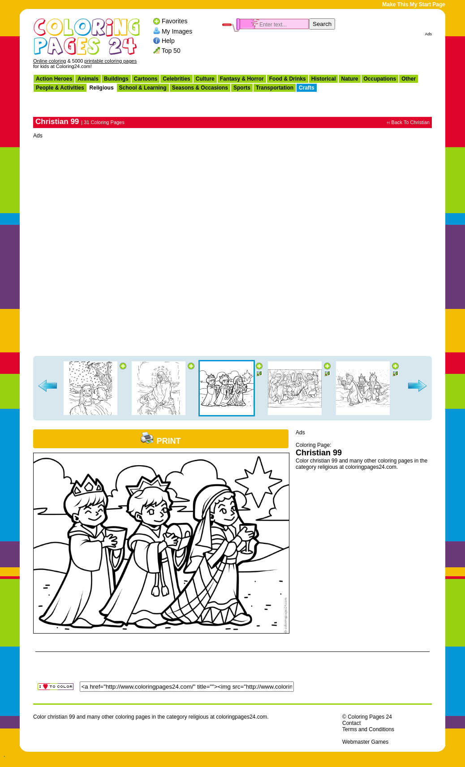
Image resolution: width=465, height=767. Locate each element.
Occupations (380, 79)
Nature (349, 79)
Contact (351, 723)
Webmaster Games (365, 742)
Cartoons (146, 79)
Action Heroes (54, 79)
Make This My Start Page (413, 4)
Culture (205, 79)
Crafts (306, 88)
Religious (102, 88)
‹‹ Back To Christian (408, 122)
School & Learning (143, 88)
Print (161, 441)
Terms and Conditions (368, 729)
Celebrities (176, 79)
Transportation (274, 88)
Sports (241, 88)
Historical (323, 79)
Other (408, 79)
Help (168, 40)
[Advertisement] (120, 243)
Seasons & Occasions (200, 88)
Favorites (175, 21)
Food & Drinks (287, 79)
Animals (88, 79)
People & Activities (60, 88)
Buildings (116, 79)
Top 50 (171, 50)
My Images (177, 30)
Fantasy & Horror (242, 79)
